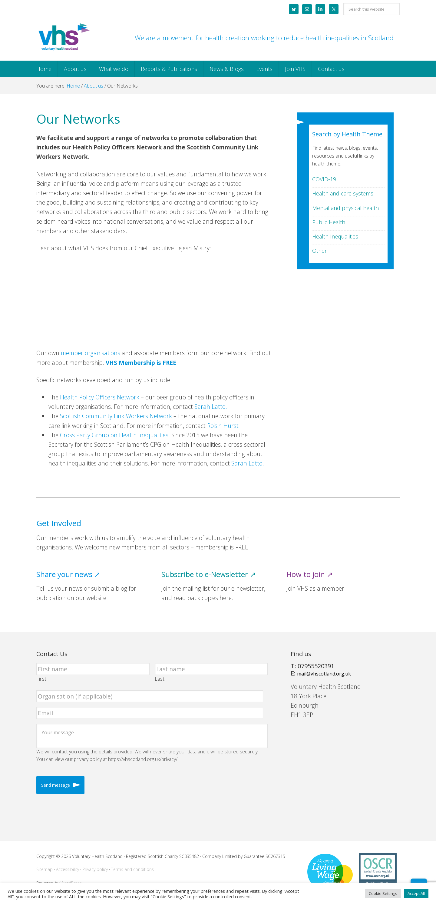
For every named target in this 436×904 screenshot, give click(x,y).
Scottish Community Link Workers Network (116, 416)
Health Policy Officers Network (99, 397)
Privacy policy (95, 869)
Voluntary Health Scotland (63, 37)
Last (160, 678)
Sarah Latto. (210, 406)
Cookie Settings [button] (383, 893)
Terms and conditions (132, 869)
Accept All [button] (416, 893)
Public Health (328, 222)
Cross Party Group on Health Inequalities (114, 435)
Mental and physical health (345, 208)
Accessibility (67, 869)
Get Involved (58, 523)
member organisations (90, 353)
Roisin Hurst (223, 426)
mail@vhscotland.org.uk (324, 673)
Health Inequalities (335, 236)
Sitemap (44, 869)
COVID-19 (324, 179)
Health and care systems (342, 193)
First (41, 678)
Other (319, 250)
